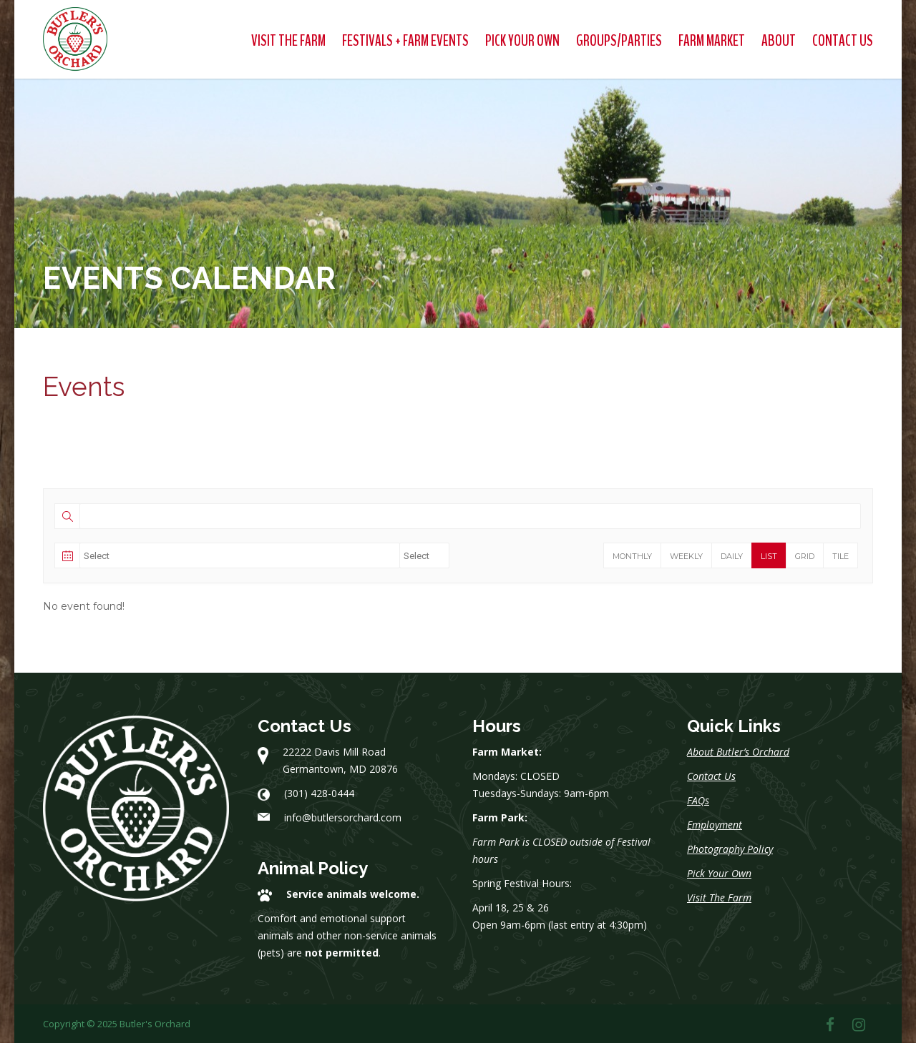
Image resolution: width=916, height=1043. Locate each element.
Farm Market (711, 40)
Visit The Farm (288, 40)
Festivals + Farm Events (405, 40)
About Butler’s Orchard (738, 751)
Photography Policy (730, 849)
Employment (714, 824)
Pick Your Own (522, 40)
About (778, 40)
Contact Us (842, 40)
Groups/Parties (619, 40)
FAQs (698, 800)
